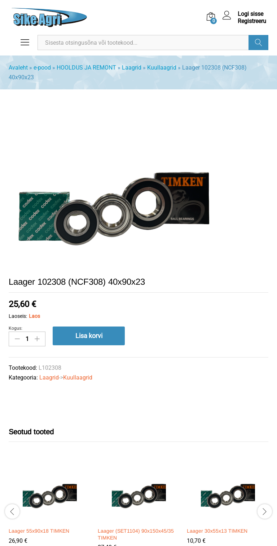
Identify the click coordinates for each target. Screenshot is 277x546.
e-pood (42, 67)
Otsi (258, 42)
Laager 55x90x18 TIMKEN (39, 531)
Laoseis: (18, 316)
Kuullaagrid (161, 67)
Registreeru (252, 21)
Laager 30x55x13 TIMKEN (217, 531)
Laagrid (131, 67)
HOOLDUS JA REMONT (86, 67)
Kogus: (15, 328)
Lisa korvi (88, 335)
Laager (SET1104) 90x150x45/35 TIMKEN (136, 534)
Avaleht (18, 67)
